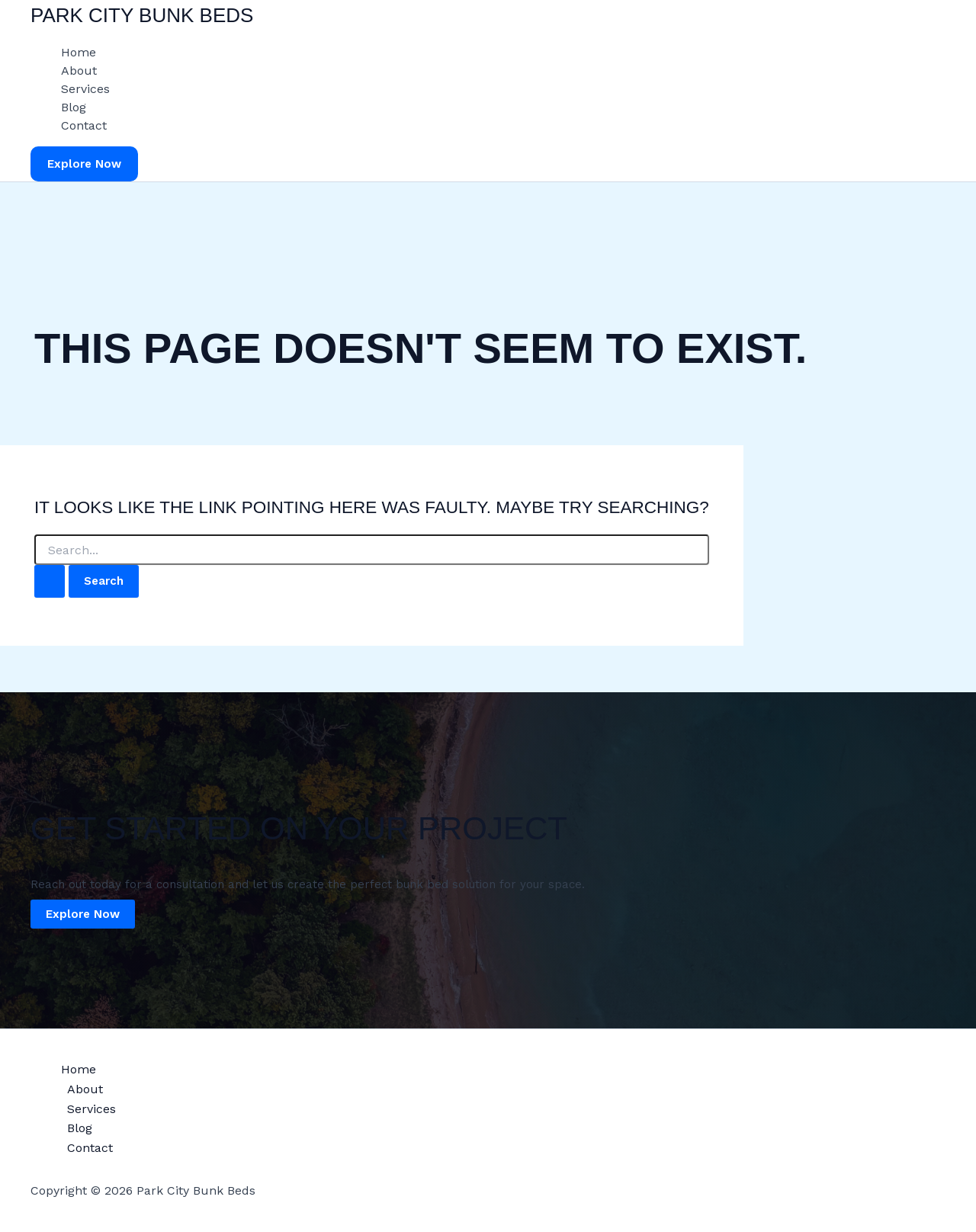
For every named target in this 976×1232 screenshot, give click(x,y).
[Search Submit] (49, 581)
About (79, 70)
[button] (84, 164)
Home (78, 52)
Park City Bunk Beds (141, 15)
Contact (84, 125)
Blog (73, 107)
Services (85, 89)
